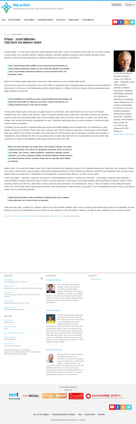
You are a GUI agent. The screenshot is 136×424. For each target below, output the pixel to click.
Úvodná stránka (27, 34)
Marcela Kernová (10, 326)
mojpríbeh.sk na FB (57, 216)
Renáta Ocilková (53, 280)
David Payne (8, 320)
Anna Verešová (53, 310)
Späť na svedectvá (13, 216)
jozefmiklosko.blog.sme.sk (124, 134)
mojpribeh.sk (96, 279)
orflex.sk (82, 420)
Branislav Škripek (54, 349)
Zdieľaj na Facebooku (28, 216)
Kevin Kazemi (9, 344)
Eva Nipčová (8, 280)
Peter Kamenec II (10, 337)
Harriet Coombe (9, 307)
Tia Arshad (8, 292)
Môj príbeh (21, 5)
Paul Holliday (8, 301)
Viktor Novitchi (9, 286)
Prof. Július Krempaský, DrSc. (14, 333)
